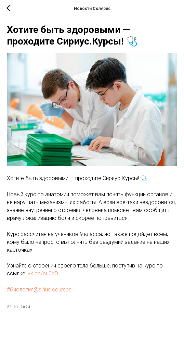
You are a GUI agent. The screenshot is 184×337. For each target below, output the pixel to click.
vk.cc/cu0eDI (44, 273)
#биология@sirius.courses (39, 289)
